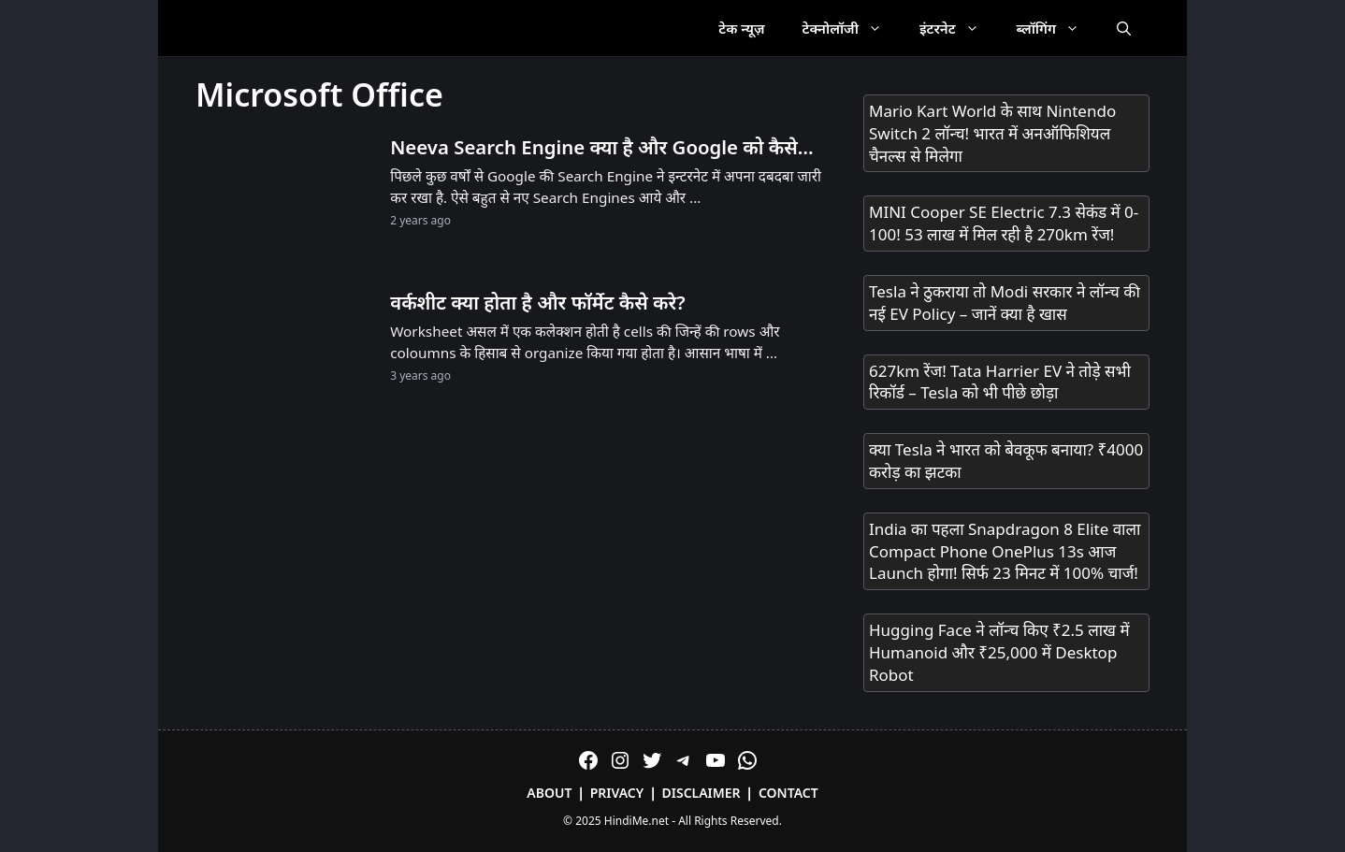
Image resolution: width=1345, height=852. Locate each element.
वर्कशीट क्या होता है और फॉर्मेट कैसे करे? (537, 302)
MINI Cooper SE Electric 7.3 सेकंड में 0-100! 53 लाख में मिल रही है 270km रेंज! (1003, 223)
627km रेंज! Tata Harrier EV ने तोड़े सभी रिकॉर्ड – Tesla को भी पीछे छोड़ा (1000, 382)
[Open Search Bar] (1124, 28)
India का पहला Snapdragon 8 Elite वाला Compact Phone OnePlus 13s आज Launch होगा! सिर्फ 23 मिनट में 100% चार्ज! (1004, 551)
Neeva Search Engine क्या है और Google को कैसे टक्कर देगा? (594, 148)
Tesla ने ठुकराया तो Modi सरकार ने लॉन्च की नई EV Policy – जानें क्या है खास (1004, 303)
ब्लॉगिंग (1057, 28)
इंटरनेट (958, 28)
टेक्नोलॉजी (852, 28)
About (549, 792)
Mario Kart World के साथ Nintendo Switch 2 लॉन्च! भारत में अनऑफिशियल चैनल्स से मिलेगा (992, 133)
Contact (788, 792)
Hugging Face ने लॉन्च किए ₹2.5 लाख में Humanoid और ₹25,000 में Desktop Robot (999, 652)
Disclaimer (701, 792)
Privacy (617, 792)
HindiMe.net (636, 821)
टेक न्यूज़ (741, 28)
